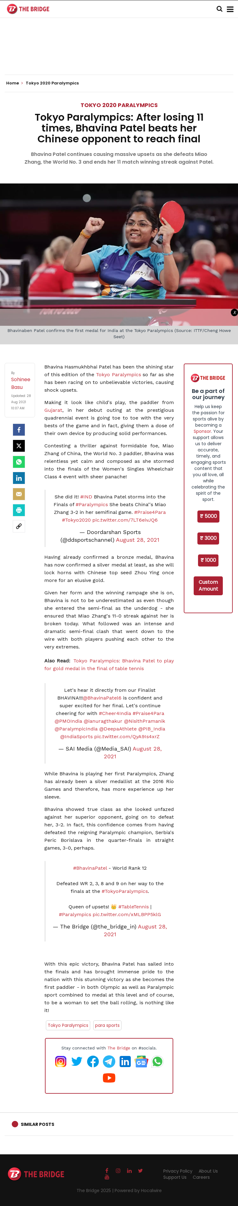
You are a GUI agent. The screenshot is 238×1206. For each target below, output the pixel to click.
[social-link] (19, 526)
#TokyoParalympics (125, 891)
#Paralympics (92, 504)
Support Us (175, 1177)
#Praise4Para (150, 512)
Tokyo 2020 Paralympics (119, 105)
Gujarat (53, 410)
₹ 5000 (208, 516)
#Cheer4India (115, 713)
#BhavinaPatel (90, 868)
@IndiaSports (76, 736)
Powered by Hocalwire (138, 1190)
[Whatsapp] (19, 462)
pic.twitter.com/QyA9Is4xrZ (127, 736)
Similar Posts (37, 1124)
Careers (201, 1177)
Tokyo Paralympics (118, 374)
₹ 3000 (208, 538)
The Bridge (119, 1047)
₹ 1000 (208, 560)
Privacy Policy (177, 1171)
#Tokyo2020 (76, 520)
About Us (208, 1171)
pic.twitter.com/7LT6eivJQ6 (125, 520)
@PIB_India (151, 729)
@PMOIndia (68, 721)
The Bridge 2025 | (96, 1190)
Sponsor (202, 431)
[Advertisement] (119, 55)
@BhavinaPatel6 (102, 698)
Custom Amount (208, 586)
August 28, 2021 (137, 540)
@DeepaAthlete (118, 729)
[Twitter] (19, 446)
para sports (107, 1025)
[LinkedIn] (19, 478)
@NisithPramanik (144, 721)
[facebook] (19, 430)
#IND (86, 497)
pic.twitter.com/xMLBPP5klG (127, 914)
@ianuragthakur (103, 721)
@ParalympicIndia (76, 729)
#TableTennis (133, 907)
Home (14, 83)
